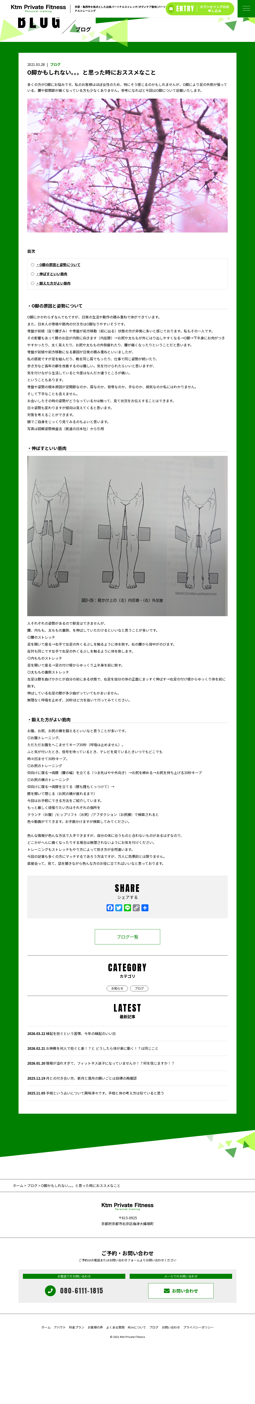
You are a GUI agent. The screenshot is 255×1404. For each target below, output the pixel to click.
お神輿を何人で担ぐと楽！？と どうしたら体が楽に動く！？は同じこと (92, 1107)
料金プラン (76, 1386)
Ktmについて (137, 1386)
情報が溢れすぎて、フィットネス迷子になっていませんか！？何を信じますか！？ (101, 1122)
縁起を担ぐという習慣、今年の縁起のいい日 (71, 1093)
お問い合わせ (171, 1386)
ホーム (18, 1245)
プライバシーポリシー (198, 1386)
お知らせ (117, 1048)
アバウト (60, 1386)
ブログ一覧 (127, 996)
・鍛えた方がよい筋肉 (53, 342)
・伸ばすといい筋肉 (51, 333)
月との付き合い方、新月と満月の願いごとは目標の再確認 (82, 1137)
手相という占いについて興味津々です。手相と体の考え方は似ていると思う (95, 1152)
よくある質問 (115, 1386)
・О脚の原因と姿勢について (58, 324)
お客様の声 (95, 1386)
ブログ (55, 124)
